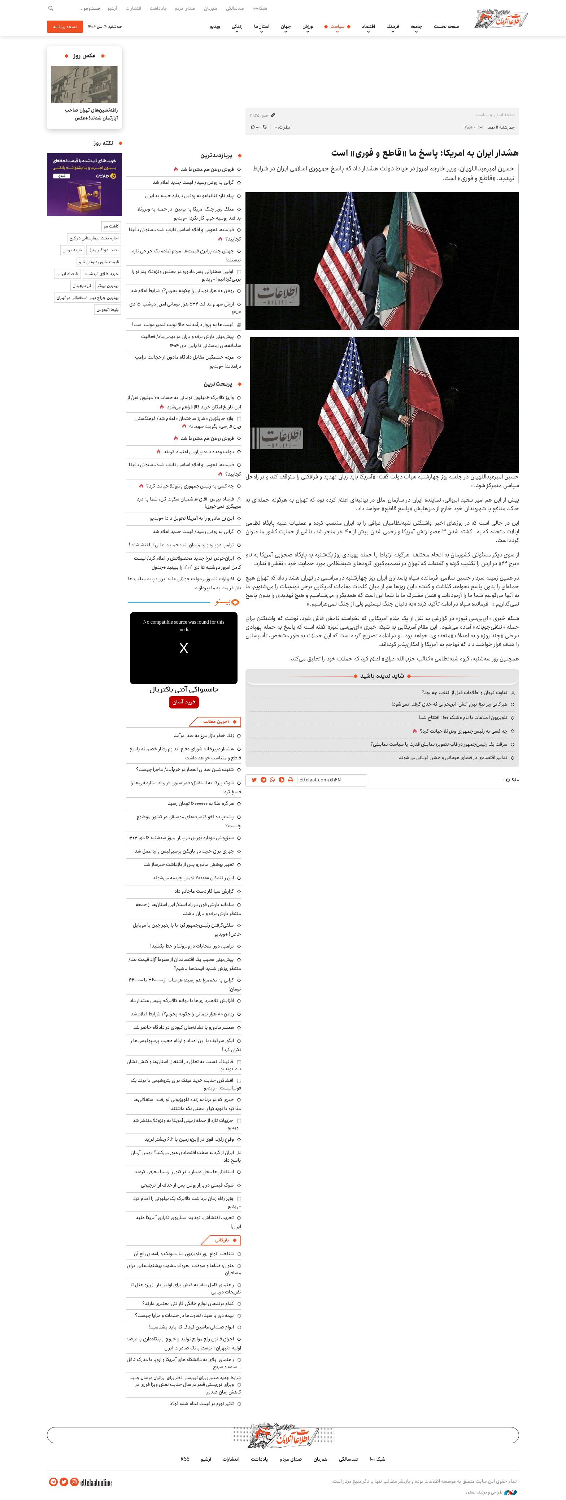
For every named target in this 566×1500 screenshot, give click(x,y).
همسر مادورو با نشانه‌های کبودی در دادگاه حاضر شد (183, 1027)
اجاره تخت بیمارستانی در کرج (94, 238)
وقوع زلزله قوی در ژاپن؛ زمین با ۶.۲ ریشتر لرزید (189, 1139)
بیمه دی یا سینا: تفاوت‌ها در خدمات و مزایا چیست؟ (184, 1315)
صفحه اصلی (504, 115)
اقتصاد (368, 26)
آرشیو (112, 8)
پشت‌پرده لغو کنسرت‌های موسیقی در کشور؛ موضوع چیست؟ (189, 821)
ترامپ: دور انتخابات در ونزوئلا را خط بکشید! (192, 946)
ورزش (307, 26)
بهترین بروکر (108, 285)
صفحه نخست (446, 26)
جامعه (416, 26)
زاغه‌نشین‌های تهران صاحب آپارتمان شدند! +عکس (91, 114)
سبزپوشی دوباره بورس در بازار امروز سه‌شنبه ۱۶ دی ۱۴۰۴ (181, 838)
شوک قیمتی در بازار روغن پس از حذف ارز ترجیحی (187, 1185)
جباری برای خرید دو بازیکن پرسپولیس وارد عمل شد (184, 851)
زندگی (237, 26)
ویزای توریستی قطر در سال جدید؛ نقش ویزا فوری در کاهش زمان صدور (188, 1388)
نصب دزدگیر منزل (103, 250)
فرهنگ (393, 26)
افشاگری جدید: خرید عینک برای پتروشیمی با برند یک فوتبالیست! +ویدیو (186, 1084)
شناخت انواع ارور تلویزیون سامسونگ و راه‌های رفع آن (184, 1254)
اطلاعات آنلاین (501, 18)
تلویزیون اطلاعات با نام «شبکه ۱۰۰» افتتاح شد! (463, 717)
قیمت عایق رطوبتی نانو (99, 262)
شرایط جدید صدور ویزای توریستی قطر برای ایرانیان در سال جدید (185, 1377)
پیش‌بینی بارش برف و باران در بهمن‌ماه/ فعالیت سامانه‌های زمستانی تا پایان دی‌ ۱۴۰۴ (191, 341)
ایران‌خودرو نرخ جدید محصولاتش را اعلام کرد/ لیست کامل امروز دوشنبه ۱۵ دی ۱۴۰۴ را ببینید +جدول (187, 562)
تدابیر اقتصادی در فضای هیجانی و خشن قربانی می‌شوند (453, 758)
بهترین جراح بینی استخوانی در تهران (87, 297)
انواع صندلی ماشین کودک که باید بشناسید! (191, 1327)
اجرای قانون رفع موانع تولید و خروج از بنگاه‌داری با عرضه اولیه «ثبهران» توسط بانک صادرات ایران (183, 1343)
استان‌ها (261, 26)
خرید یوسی (72, 250)
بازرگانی (222, 1240)
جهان (286, 26)
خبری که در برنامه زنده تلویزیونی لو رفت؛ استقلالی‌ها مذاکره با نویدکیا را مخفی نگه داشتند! (187, 1104)
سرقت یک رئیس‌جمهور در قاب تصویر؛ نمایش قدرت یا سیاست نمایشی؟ (439, 744)
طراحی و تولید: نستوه (491, 1492)
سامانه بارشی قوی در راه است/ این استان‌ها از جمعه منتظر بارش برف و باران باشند (188, 909)
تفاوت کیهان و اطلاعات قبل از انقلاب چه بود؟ (465, 693)
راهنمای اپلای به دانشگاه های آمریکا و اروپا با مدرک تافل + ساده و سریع (184, 1363)
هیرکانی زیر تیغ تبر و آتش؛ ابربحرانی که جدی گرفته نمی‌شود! (450, 704)
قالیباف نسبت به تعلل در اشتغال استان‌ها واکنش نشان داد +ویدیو (184, 1065)
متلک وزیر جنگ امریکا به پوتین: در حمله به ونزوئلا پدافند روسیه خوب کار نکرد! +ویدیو (189, 213)
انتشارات (133, 8)
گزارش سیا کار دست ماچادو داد (204, 891)
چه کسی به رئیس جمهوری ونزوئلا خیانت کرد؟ (464, 731)
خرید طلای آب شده (102, 273)
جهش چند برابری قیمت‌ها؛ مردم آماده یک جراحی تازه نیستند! (186, 255)
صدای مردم (185, 8)
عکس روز (85, 55)
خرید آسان (184, 702)
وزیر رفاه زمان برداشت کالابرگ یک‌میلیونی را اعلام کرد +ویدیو (187, 1202)
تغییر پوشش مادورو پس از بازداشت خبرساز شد (189, 864)
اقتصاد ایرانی (67, 273)
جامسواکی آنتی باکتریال (183, 690)
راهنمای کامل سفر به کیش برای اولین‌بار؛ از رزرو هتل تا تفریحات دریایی (186, 1288)
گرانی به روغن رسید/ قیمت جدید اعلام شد (193, 182)
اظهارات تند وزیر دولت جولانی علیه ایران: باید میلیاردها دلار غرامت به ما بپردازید (184, 583)
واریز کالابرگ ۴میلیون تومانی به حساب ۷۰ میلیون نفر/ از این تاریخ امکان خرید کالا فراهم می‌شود (184, 402)
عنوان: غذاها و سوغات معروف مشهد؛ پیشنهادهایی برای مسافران (184, 1269)
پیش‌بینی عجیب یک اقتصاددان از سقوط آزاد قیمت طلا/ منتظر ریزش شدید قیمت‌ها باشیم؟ (185, 963)
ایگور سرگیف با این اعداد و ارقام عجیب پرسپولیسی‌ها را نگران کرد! (185, 1045)
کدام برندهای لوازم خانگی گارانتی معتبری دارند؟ (188, 1304)
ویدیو (215, 26)
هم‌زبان (210, 8)
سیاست (337, 26)
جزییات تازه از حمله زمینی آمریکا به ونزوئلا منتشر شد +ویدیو (186, 1124)
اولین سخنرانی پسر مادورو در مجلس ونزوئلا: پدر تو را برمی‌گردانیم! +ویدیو (186, 275)
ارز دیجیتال (82, 285)
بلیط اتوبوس (107, 309)
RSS (185, 1459)
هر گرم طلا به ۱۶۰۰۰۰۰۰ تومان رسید (201, 803)
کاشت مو (111, 226)
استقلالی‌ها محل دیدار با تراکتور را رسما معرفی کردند (184, 1172)
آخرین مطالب (216, 721)
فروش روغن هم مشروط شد (207, 169)
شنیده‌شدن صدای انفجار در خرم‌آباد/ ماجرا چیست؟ (185, 769)
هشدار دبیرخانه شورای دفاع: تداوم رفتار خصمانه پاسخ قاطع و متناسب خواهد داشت (185, 753)
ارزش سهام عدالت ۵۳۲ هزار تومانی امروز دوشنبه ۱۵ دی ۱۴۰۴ (185, 308)
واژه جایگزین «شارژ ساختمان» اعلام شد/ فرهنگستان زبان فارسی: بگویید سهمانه (187, 422)
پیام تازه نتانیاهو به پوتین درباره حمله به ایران (189, 196)
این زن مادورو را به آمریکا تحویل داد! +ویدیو (192, 518)
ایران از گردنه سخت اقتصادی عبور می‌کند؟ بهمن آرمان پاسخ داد (186, 1156)
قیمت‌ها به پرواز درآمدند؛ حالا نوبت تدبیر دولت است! (183, 325)
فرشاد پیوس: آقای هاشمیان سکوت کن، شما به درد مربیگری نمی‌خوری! (189, 502)
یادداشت (158, 8)
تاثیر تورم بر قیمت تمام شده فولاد (202, 1404)
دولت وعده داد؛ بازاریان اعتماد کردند (199, 452)
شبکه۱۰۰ (260, 8)
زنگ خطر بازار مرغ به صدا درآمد (204, 736)
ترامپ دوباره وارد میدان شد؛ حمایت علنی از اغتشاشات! (181, 545)
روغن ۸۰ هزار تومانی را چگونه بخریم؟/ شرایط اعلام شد (182, 291)
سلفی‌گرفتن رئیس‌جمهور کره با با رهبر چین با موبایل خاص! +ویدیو (187, 929)
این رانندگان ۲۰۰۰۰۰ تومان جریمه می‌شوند (193, 878)
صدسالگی (235, 8)
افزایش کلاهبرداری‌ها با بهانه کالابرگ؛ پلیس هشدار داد (182, 1001)
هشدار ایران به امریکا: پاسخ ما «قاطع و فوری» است (425, 153)
